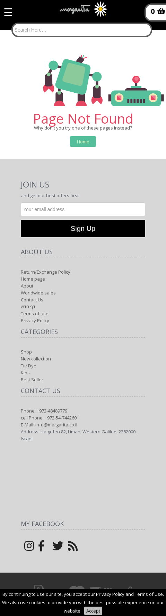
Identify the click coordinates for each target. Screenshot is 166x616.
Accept (93, 611)
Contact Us (32, 300)
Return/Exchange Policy (45, 272)
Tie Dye (28, 366)
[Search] (81, 30)
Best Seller (32, 379)
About (27, 286)
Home (83, 142)
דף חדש (28, 306)
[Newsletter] (83, 209)
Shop (26, 352)
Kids (25, 372)
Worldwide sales (38, 293)
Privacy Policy (35, 320)
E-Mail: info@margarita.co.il (49, 425)
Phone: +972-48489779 (44, 411)
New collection (36, 359)
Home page (33, 279)
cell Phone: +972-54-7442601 (50, 418)
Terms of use (35, 313)
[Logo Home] (83, 12)
